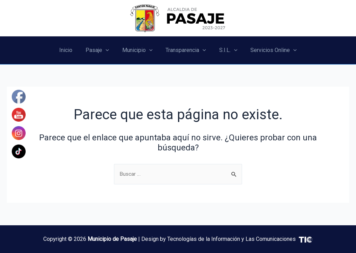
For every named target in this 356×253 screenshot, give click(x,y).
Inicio (71, 50)
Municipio (138, 50)
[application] (108, 50)
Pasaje (100, 50)
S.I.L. (225, 50)
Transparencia (184, 50)
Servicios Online (268, 50)
